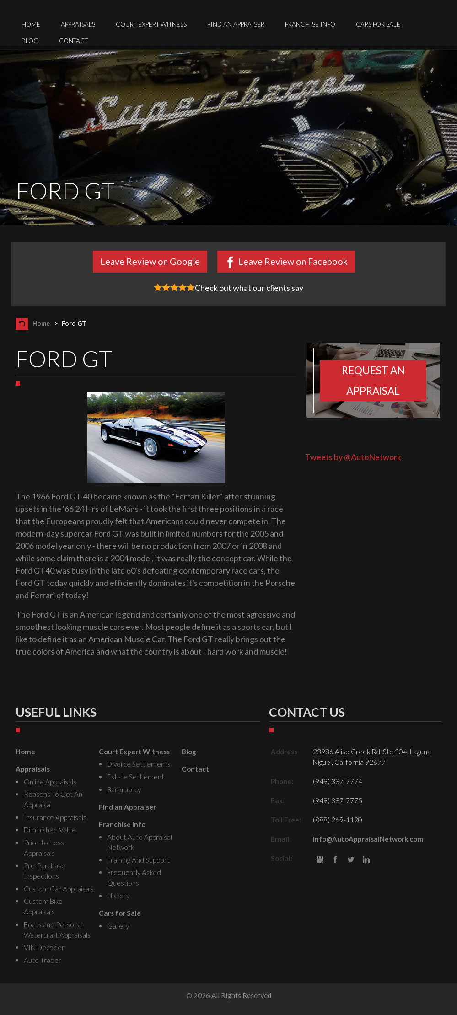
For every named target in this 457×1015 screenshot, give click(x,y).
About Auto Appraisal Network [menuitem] (139, 842)
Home (41, 323)
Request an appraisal (373, 380)
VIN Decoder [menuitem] (44, 947)
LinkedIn (366, 860)
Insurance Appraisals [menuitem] (55, 817)
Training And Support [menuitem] (138, 860)
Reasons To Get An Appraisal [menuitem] (53, 799)
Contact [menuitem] (73, 40)
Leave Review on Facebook (293, 261)
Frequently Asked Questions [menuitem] (134, 877)
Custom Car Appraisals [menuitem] (59, 889)
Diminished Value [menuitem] (50, 830)
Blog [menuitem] (30, 40)
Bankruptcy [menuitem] (124, 789)
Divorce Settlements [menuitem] (139, 764)
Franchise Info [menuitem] (310, 24)
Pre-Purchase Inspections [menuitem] (44, 870)
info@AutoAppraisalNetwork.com (368, 839)
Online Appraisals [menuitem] (50, 782)
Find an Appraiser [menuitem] (235, 24)
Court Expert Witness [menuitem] (151, 24)
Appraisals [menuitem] (78, 24)
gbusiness (320, 860)
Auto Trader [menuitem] (42, 960)
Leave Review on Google (150, 261)
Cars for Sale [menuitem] (378, 24)
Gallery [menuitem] (118, 926)
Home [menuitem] (31, 24)
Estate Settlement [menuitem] (135, 777)
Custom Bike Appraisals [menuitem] (43, 906)
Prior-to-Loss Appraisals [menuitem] (44, 847)
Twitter (351, 860)
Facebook (335, 860)
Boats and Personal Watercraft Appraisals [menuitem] (57, 929)
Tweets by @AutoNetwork (353, 457)
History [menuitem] (118, 895)
